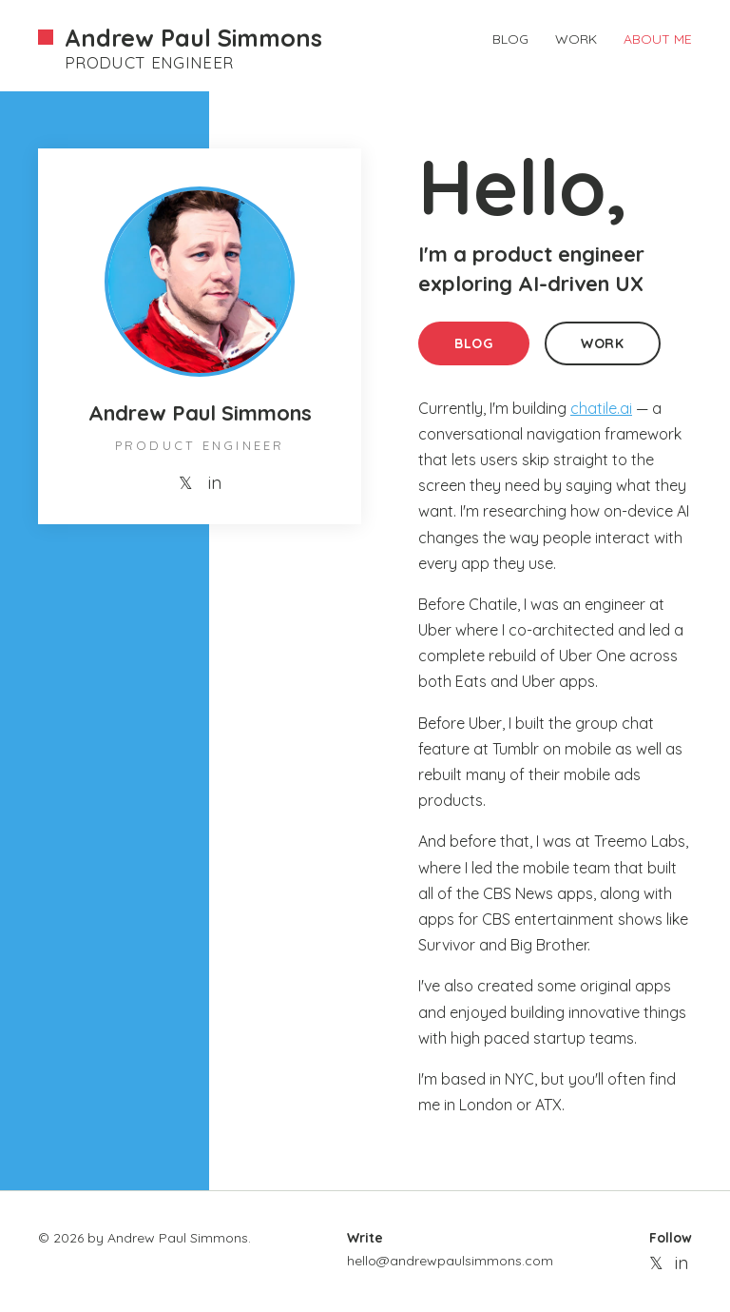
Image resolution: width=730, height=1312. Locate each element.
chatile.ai (601, 408)
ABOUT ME (658, 39)
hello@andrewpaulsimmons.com (450, 1260)
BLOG (510, 39)
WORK (576, 39)
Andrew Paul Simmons (193, 37)
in (214, 483)
